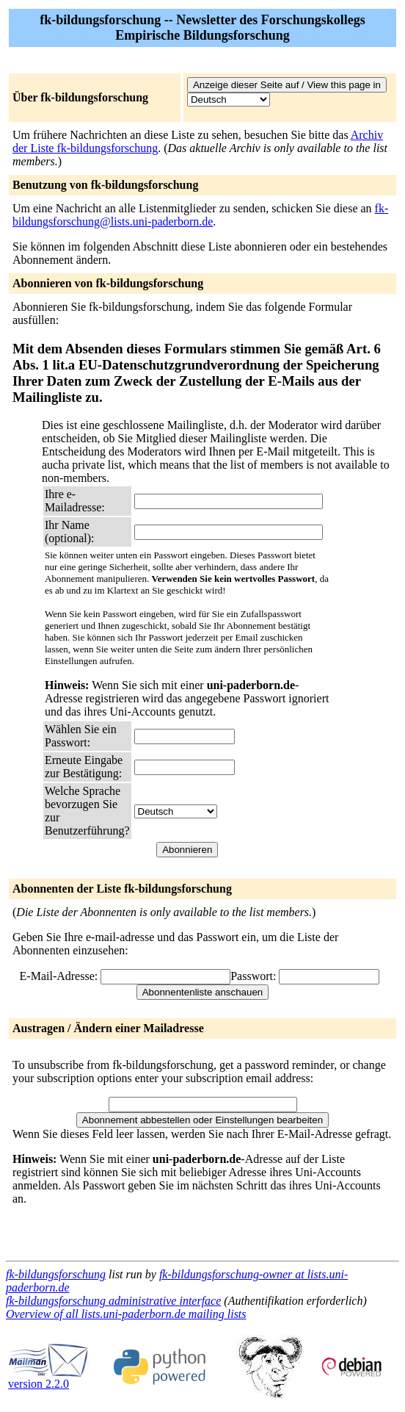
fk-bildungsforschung (56, 1274)
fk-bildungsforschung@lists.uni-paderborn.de (200, 215)
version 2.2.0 (48, 1378)
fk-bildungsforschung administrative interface (113, 1300)
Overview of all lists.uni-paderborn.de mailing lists (126, 1314)
